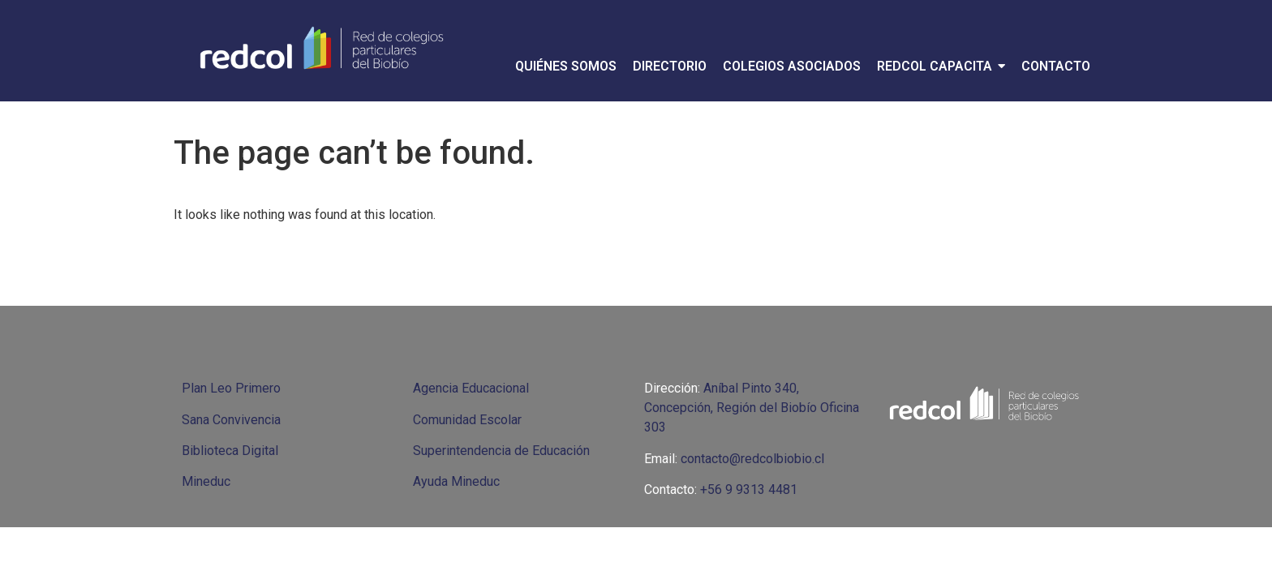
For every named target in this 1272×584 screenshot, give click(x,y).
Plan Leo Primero (231, 388)
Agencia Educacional (471, 388)
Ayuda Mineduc (456, 481)
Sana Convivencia (231, 419)
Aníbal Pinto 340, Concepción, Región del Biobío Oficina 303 (751, 407)
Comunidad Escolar (467, 419)
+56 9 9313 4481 (748, 489)
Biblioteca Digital (230, 450)
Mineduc (206, 481)
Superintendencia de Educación (501, 450)
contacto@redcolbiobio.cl (752, 458)
